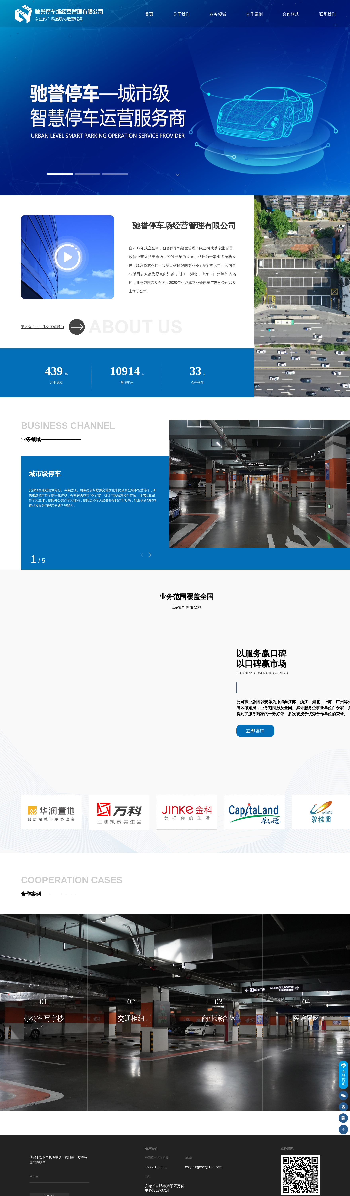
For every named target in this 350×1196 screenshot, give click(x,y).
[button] (150, 554)
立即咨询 (255, 730)
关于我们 (181, 14)
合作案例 (254, 14)
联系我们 (327, 14)
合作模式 (291, 14)
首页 (149, 14)
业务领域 (217, 14)
